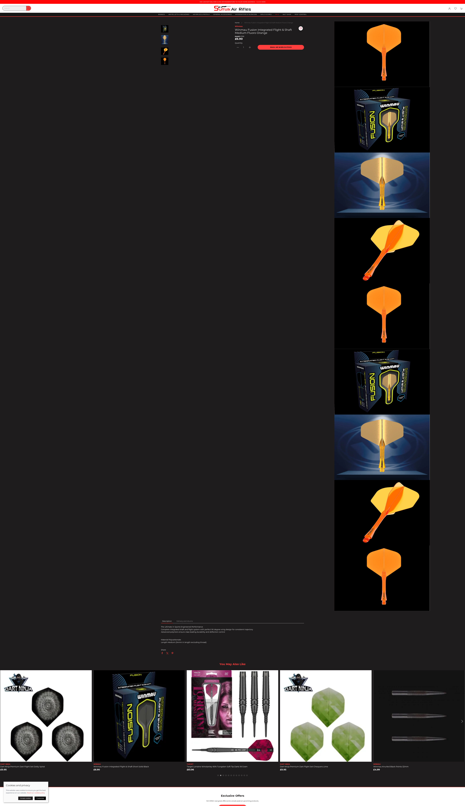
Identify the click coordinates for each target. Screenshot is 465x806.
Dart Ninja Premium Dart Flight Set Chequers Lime (397, 767)
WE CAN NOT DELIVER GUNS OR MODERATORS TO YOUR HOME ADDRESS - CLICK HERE (233, 2)
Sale (277, 14)
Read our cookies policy (36, 793)
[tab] (218, 775)
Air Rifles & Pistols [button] (201, 14)
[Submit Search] (28, 8)
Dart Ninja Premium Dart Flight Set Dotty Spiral (116, 767)
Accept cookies (25, 798)
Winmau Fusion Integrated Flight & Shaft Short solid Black (214, 767)
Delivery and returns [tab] (184, 621)
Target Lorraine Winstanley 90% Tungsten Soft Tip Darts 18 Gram (310, 767)
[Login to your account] (449, 8)
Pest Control (301, 14)
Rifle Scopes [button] (266, 14)
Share (163, 650)
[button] (455, 8)
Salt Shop (287, 14)
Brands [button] (161, 14)
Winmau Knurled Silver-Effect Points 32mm (21, 767)
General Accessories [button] (222, 14)
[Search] (16, 8)
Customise (40, 798)
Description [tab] (167, 621)
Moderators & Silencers (246, 14)
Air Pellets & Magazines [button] (179, 14)
